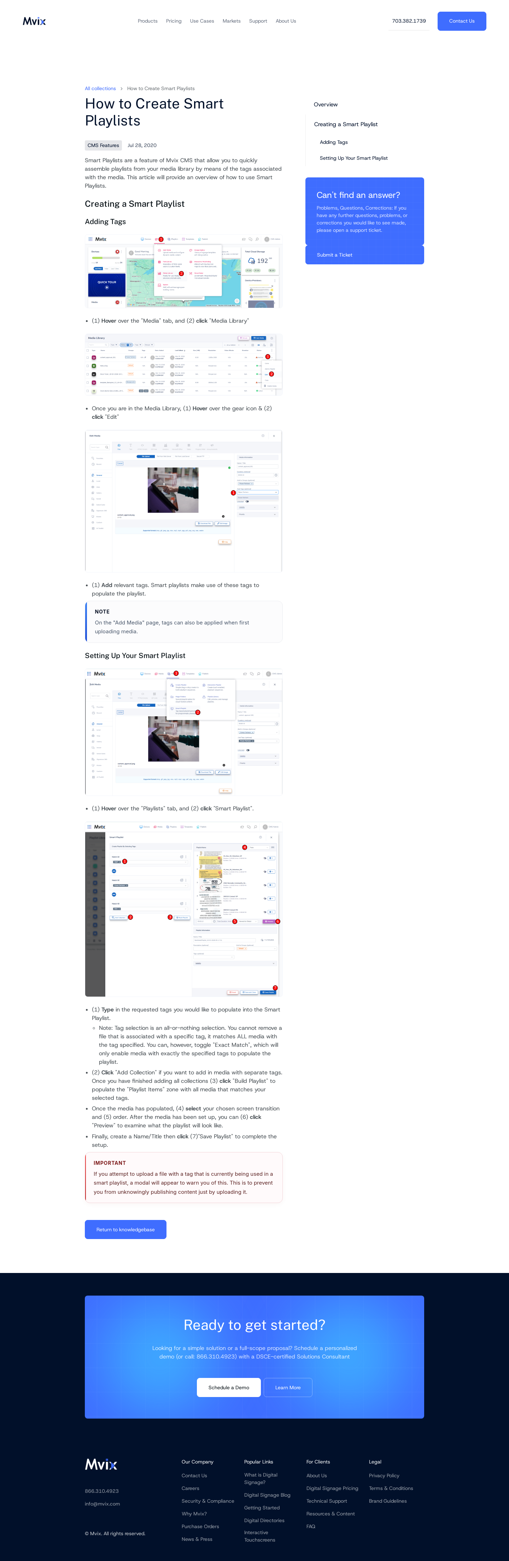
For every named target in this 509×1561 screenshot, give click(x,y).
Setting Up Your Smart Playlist (354, 158)
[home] (34, 21)
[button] (148, 21)
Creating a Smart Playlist (346, 124)
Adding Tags (334, 142)
